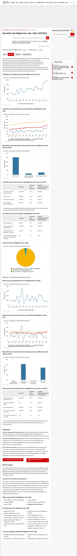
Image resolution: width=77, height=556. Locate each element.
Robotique (49, 2)
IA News (12, 2)
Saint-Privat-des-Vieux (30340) (36, 502)
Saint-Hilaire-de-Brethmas (24, 41)
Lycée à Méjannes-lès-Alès (35, 515)
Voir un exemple (71, 36)
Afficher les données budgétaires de (11, 49)
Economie (61, 2)
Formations (58, 62)
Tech (17, 2)
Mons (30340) (8, 504)
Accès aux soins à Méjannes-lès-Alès (38, 523)
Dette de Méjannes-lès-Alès (13, 459)
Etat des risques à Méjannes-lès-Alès (38, 521)
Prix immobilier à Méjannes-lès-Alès (14, 515)
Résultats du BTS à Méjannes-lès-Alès (38, 538)
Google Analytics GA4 (59, 73)
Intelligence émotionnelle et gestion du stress (61, 78)
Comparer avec (32, 49)
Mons (39, 41)
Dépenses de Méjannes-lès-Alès (37, 460)
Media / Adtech (24, 2)
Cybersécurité (40, 2)
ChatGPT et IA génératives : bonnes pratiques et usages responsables (61, 67)
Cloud (55, 2)
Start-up (32, 2)
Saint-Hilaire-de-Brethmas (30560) (14, 500)
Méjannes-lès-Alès (23, 29)
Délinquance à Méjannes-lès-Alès (37, 526)
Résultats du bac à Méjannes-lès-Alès (14, 538)
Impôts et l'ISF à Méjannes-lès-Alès (13, 517)
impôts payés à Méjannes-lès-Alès (21, 277)
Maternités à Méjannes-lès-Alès (36, 519)
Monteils (35, 41)
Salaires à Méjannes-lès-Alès (12, 513)
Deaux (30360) (32, 500)
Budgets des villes (9, 29)
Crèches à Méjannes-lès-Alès (36, 517)
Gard (16, 29)
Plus (67, 2)
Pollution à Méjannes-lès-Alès (36, 528)
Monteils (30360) (8, 502)
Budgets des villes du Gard (35, 504)
